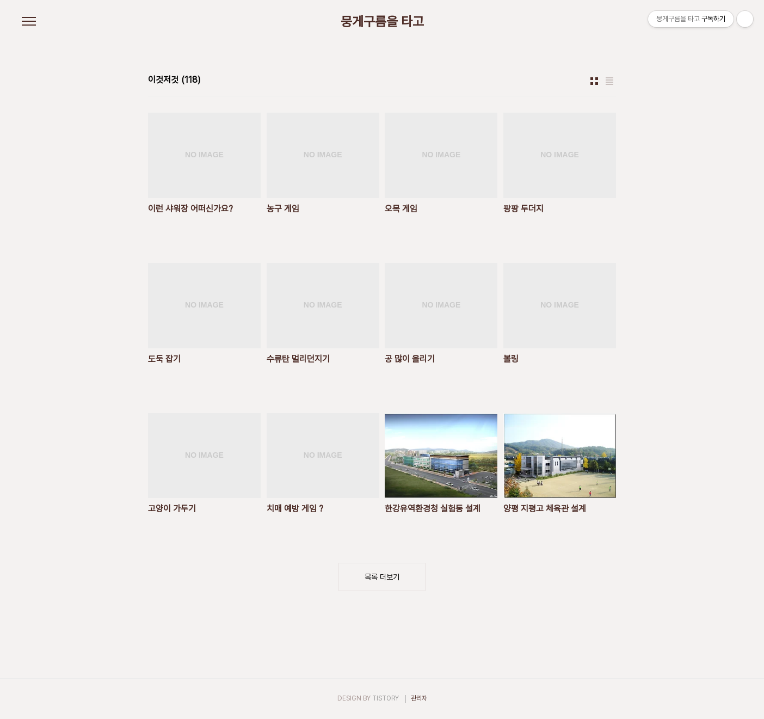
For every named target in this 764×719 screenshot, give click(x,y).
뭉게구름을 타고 (382, 21)
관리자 (419, 698)
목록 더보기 (382, 577)
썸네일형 (594, 81)
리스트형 (609, 81)
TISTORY (385, 698)
